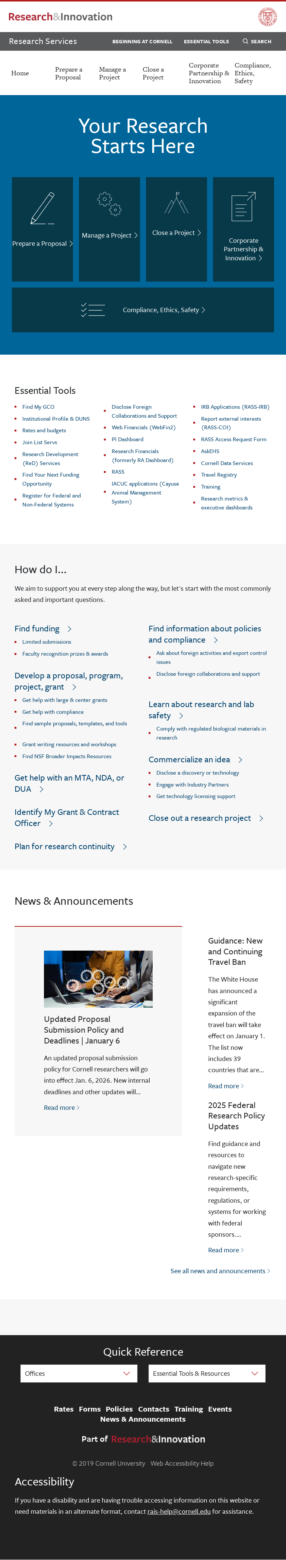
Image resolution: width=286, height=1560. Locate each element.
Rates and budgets (44, 430)
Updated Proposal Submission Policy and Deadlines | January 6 (84, 1029)
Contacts (153, 1409)
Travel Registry (219, 474)
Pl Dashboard (127, 439)
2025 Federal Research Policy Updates (236, 1116)
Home (20, 73)
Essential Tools (206, 41)
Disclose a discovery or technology (197, 772)
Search (257, 42)
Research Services (43, 41)
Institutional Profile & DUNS (56, 418)
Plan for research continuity (65, 846)
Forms (90, 1409)
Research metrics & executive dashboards (226, 502)
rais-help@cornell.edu (179, 1511)
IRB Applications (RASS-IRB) (235, 406)
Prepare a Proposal (68, 73)
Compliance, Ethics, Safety (253, 73)
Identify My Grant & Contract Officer (67, 817)
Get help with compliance (53, 711)
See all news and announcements (218, 1270)
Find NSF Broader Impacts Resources (66, 756)
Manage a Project (112, 73)
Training (210, 486)
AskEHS (210, 451)
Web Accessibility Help (182, 1463)
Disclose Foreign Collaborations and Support (144, 411)
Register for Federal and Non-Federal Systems (51, 499)
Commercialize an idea (189, 759)
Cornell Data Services (227, 463)
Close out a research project (200, 818)
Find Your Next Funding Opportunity (50, 478)
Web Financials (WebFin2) (144, 427)
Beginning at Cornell (142, 41)
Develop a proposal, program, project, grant (69, 681)
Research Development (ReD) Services (50, 458)
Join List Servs (39, 442)
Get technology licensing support (195, 796)
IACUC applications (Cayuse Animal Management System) (145, 492)
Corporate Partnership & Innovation (209, 73)
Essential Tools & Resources (191, 1373)
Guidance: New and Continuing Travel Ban (235, 951)
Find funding (37, 628)
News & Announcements (143, 1419)
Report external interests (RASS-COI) (231, 422)
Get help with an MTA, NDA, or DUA (69, 783)
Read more (62, 1107)
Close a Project (153, 73)
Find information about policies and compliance (205, 634)
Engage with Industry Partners (192, 784)
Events (220, 1409)
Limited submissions (46, 641)
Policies (119, 1409)
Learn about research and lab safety (201, 709)
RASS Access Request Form (234, 439)
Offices (35, 1373)
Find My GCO (38, 406)
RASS (118, 471)
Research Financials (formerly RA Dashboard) (143, 455)
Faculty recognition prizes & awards (65, 653)
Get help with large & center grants (64, 700)
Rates (64, 1409)
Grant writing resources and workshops (69, 744)
